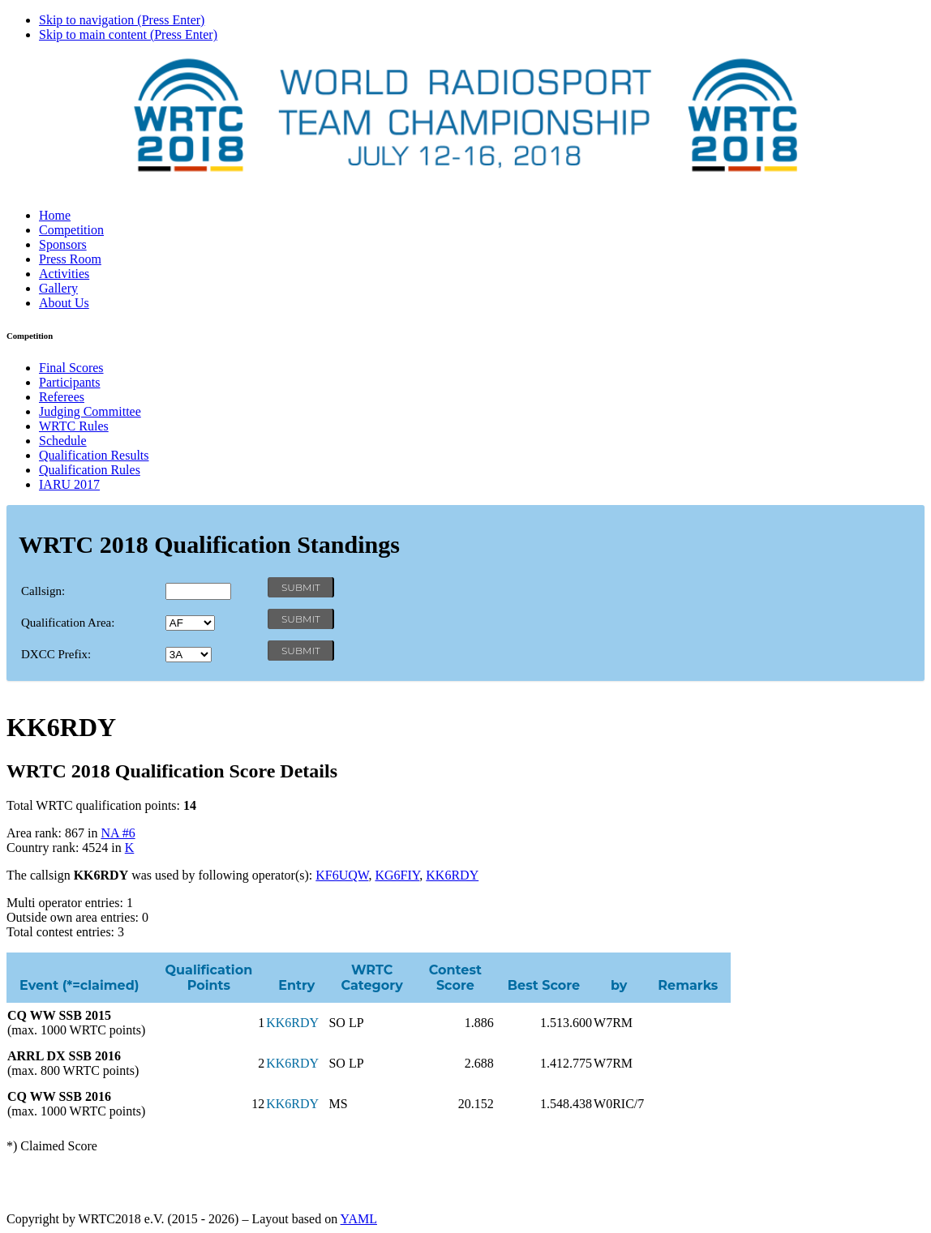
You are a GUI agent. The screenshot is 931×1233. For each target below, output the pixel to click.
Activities (64, 273)
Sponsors (63, 244)
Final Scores (71, 368)
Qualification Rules (89, 470)
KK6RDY (452, 875)
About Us (64, 303)
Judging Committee (90, 411)
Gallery (58, 288)
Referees (61, 397)
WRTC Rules (74, 426)
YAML (359, 1219)
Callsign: (43, 590)
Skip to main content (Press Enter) (128, 34)
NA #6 (118, 833)
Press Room (70, 259)
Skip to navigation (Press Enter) (121, 20)
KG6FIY (397, 875)
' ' (190, 623)
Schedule (63, 440)
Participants (70, 382)
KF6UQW (341, 875)
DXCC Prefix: (56, 654)
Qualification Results (94, 455)
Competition (71, 230)
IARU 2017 (69, 484)
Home (55, 215)
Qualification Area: (67, 622)
